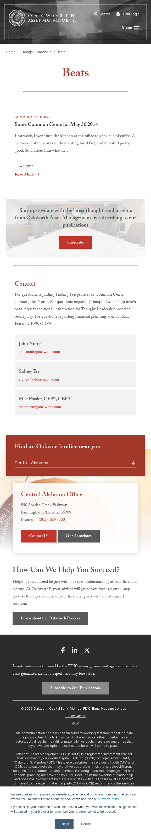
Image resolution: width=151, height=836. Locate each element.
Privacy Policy (109, 799)
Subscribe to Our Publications (75, 689)
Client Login (127, 14)
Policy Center (75, 716)
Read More (24, 175)
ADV (75, 723)
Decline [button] (86, 824)
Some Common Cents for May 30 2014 (56, 125)
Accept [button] (64, 824)
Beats (61, 52)
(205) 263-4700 (52, 520)
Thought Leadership (36, 52)
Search (102, 14)
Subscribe (75, 243)
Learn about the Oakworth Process (50, 619)
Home (10, 52)
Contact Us (38, 536)
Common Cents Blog (33, 117)
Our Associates (79, 536)
